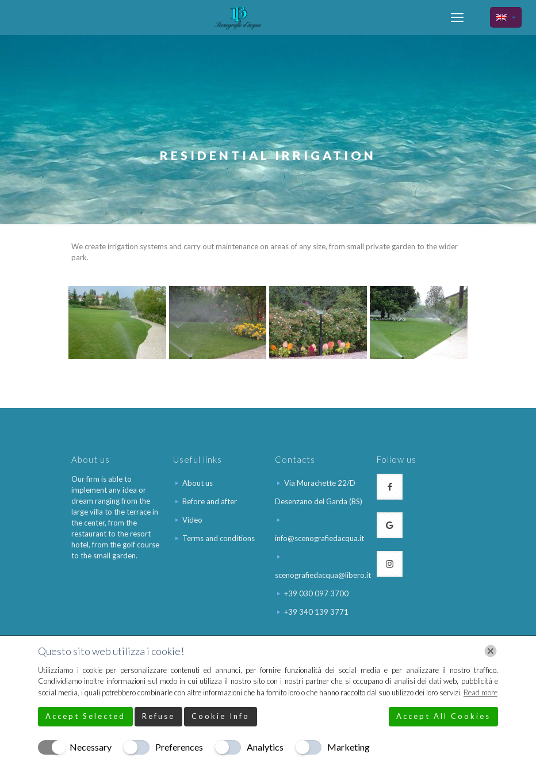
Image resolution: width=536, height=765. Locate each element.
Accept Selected (85, 716)
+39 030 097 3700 (316, 593)
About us (197, 483)
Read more (480, 692)
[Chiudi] (490, 651)
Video (192, 519)
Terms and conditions (218, 538)
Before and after (209, 501)
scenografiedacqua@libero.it (323, 575)
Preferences (179, 746)
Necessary (91, 746)
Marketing (348, 746)
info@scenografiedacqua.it (319, 538)
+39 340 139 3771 (316, 611)
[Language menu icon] (506, 17)
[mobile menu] (457, 17)
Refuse (158, 716)
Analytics (265, 746)
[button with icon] (390, 487)
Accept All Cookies (443, 716)
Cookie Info (221, 716)
